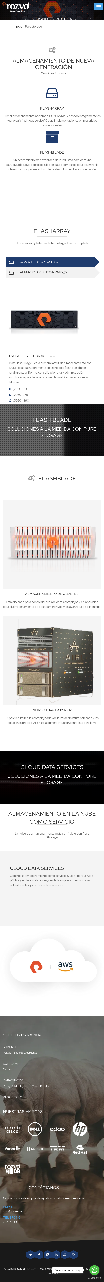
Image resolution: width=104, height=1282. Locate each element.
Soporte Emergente (25, 1052)
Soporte (10, 1047)
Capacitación (13, 1080)
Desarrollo (12, 1097)
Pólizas (7, 1052)
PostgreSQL (10, 1086)
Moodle (49, 1086)
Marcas (7, 1069)
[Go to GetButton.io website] (94, 1278)
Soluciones (12, 1064)
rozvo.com (31, 1268)
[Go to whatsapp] (94, 1270)
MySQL (24, 1086)
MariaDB (37, 1086)
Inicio (11, 27)
